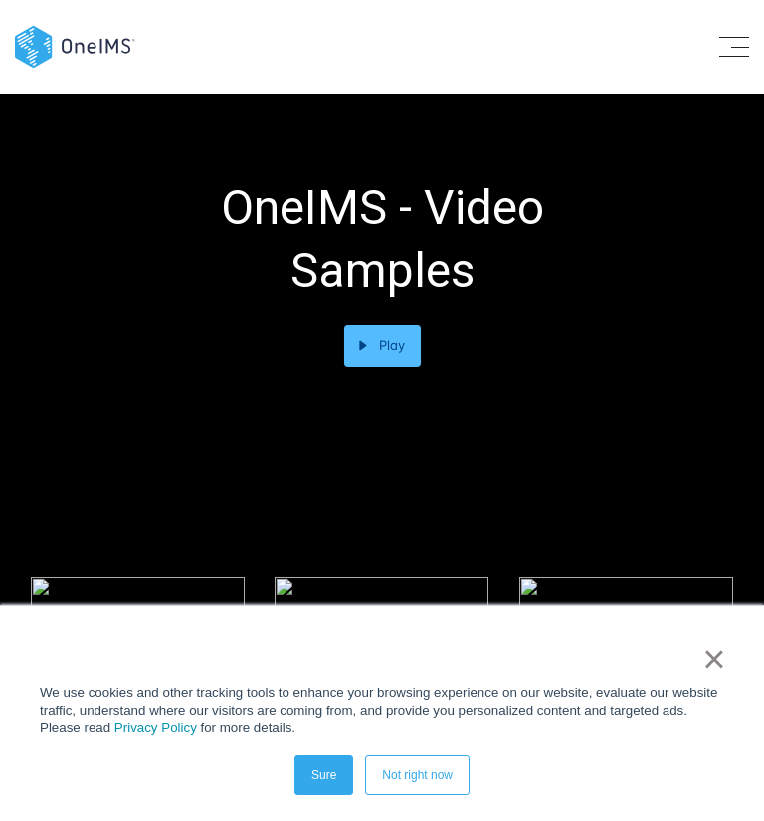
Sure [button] (323, 775)
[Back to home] (75, 45)
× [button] (713, 659)
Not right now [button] (417, 775)
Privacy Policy (155, 727)
